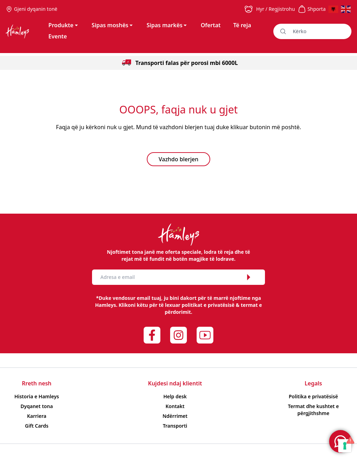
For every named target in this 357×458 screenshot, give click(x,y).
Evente (57, 36)
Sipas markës (167, 25)
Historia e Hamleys (36, 396)
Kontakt (175, 406)
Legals (313, 383)
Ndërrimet (174, 416)
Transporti (175, 425)
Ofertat (211, 25)
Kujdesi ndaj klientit (175, 383)
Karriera (36, 416)
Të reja (242, 25)
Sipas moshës (113, 25)
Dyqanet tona (37, 406)
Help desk (175, 396)
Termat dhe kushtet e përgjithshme (313, 409)
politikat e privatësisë (208, 305)
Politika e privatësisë (313, 396)
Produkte (63, 25)
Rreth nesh (37, 383)
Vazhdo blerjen (178, 159)
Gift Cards (36, 425)
